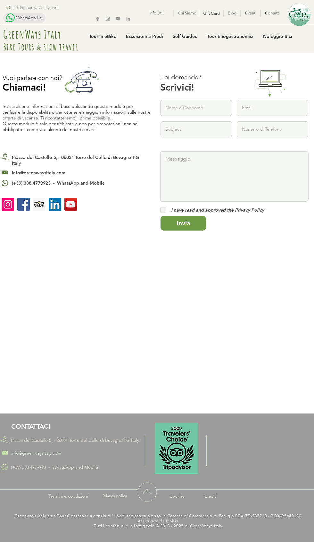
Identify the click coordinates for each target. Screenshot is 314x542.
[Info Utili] (157, 13)
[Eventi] (250, 13)
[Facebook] (97, 19)
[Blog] (232, 13)
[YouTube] (70, 204)
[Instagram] (108, 19)
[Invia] (183, 223)
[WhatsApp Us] (24, 18)
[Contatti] (272, 13)
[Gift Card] (211, 13)
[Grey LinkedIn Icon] (128, 19)
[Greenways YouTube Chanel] (118, 19)
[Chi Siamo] (187, 13)
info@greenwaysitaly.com (38, 173)
